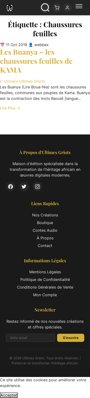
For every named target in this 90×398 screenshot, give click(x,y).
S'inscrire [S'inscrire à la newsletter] (70, 338)
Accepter (8, 395)
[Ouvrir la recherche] (45, 7)
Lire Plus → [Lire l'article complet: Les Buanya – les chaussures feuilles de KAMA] (10, 108)
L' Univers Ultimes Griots (22, 81)
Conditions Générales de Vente (45, 287)
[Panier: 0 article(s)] (57, 7)
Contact (45, 245)
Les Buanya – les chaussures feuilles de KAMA (36, 61)
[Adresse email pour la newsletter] (30, 338)
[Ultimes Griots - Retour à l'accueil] (9, 7)
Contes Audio (45, 230)
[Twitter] (24, 186)
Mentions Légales (45, 271)
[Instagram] (37, 186)
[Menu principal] (79, 7)
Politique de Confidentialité (45, 279)
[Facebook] (10, 186)
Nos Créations (45, 215)
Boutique (45, 222)
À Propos (45, 238)
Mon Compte (45, 294)
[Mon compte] (67, 7)
